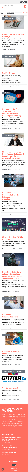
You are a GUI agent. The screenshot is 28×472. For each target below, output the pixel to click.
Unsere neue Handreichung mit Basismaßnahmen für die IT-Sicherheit (11, 439)
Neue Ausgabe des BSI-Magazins (11, 352)
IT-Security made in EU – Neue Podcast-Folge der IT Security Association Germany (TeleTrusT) (13, 155)
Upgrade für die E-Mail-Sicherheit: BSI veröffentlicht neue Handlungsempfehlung (12, 112)
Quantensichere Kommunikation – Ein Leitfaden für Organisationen (11, 196)
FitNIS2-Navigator (9, 73)
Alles (25, 13)
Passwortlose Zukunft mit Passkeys (13, 35)
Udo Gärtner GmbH (10, 388)
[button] (25, 6)
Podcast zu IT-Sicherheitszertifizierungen (13, 316)
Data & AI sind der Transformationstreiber (9, 446)
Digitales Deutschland (9, 452)
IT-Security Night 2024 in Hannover (12, 238)
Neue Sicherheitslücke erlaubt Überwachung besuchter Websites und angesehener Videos (12, 275)
